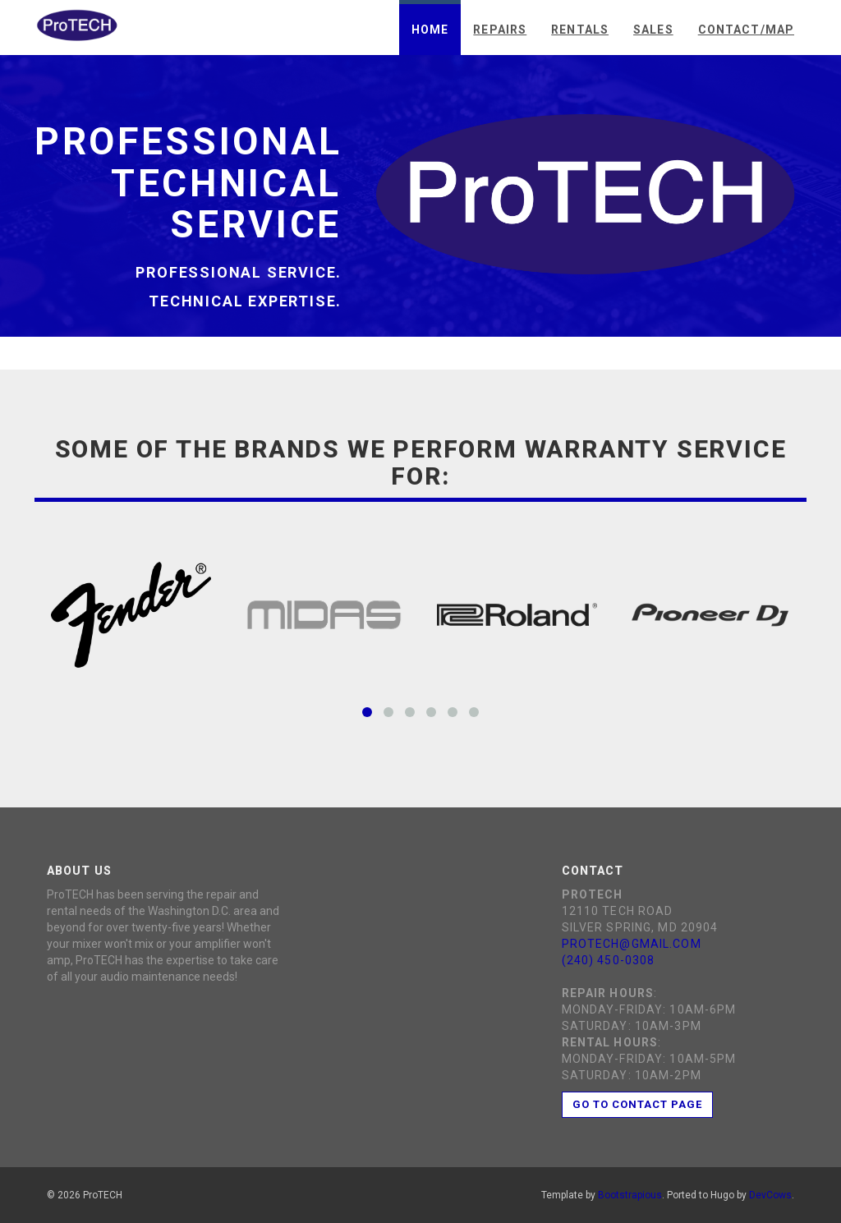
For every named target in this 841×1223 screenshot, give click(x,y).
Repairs (499, 29)
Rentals (580, 29)
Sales (653, 29)
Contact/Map (746, 29)
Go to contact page (637, 1104)
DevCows (770, 1195)
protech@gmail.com (631, 943)
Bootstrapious (630, 1195)
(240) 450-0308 (608, 960)
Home (429, 29)
